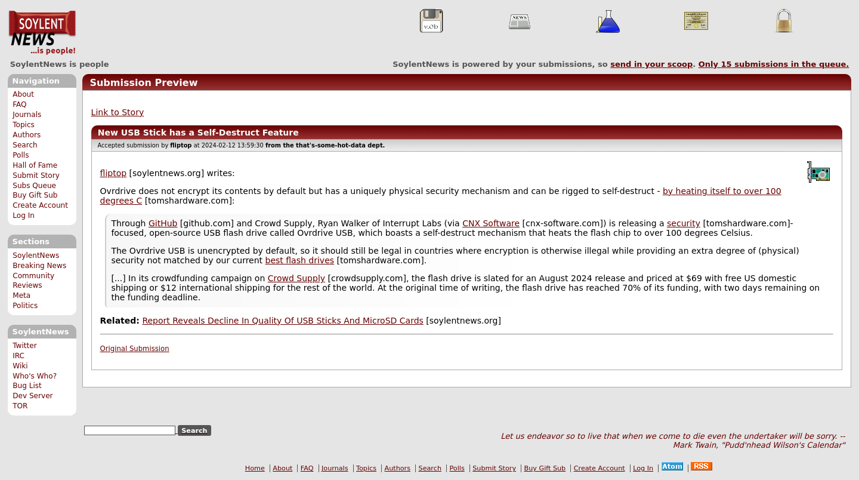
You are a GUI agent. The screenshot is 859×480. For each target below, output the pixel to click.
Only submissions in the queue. (774, 64)
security (683, 223)
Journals (27, 114)
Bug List (27, 385)
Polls (21, 155)
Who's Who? (35, 376)
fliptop (113, 173)
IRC (18, 356)
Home (255, 468)
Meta (21, 295)
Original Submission (134, 348)
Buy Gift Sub (35, 195)
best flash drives (299, 260)
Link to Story (117, 112)
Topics (24, 125)
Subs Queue (34, 185)
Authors (27, 135)
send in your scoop (651, 64)
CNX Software (491, 223)
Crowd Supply (296, 278)
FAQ (19, 104)
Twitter (24, 345)
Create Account (40, 205)
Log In (24, 215)
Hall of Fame (35, 165)
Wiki (20, 366)
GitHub (163, 223)
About (23, 94)
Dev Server (32, 396)
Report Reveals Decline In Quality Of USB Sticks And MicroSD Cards (282, 320)
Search (25, 145)
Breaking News (39, 265)
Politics (25, 305)
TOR (20, 406)
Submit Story (36, 175)
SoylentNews (42, 33)
